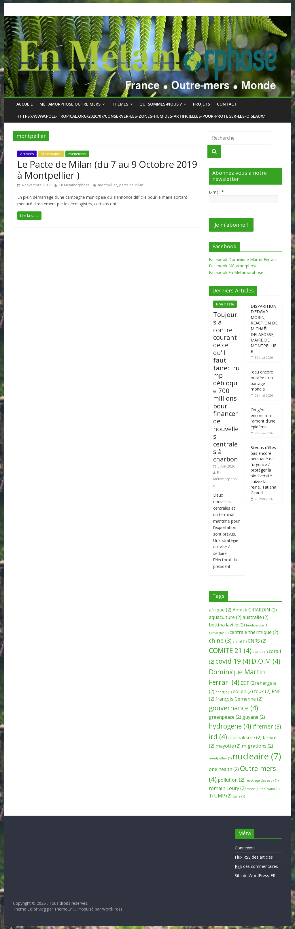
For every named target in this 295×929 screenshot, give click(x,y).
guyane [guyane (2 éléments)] (253, 717)
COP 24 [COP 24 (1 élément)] (260, 652)
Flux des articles (254, 857)
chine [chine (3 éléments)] (220, 640)
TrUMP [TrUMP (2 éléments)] (220, 796)
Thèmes (120, 104)
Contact (227, 104)
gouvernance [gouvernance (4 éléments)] (233, 707)
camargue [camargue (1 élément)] (218, 633)
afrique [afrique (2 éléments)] (220, 610)
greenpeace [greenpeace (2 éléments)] (225, 717)
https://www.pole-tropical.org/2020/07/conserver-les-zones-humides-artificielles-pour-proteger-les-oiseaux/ (140, 116)
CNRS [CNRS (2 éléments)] (257, 641)
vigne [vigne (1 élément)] (239, 796)
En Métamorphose (74, 185)
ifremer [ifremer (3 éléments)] (266, 726)
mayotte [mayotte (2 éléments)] (228, 746)
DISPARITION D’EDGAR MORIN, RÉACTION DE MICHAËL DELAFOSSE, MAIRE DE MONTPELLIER (264, 328)
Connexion (245, 848)
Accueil (24, 104)
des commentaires (256, 866)
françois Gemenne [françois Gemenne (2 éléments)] (238, 699)
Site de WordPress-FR (255, 875)
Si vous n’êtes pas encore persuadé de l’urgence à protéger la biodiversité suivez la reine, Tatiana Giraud (263, 470)
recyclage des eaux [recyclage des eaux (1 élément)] (262, 780)
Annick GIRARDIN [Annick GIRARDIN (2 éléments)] (254, 610)
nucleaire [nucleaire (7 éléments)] (257, 756)
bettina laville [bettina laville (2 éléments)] (227, 625)
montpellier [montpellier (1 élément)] (220, 758)
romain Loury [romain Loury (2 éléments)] (227, 788)
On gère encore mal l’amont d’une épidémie (263, 418)
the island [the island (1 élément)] (269, 789)
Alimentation (51, 153)
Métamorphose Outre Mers (70, 104)
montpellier (107, 185)
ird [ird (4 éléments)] (218, 736)
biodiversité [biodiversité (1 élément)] (257, 625)
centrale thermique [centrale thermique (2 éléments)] (254, 632)
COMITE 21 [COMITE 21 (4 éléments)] (230, 650)
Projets (201, 104)
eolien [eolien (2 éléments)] (243, 691)
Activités (27, 153)
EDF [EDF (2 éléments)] (248, 683)
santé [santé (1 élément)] (253, 789)
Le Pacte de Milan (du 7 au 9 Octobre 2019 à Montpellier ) (107, 169)
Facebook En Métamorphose (236, 272)
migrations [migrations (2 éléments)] (257, 746)
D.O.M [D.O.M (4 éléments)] (265, 661)
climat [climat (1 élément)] (240, 641)
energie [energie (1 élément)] (223, 692)
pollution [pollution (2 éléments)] (231, 780)
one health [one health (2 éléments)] (224, 769)
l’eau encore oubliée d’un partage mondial (262, 380)
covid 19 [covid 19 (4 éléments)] (232, 661)
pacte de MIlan (131, 185)
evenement (77, 153)
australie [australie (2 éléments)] (255, 617)
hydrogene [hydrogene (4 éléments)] (230, 726)
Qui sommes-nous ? (160, 104)
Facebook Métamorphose (233, 266)
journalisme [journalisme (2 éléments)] (245, 737)
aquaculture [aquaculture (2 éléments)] (225, 617)
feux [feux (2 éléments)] (262, 691)
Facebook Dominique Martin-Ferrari (242, 259)
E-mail (216, 192)
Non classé (225, 304)
